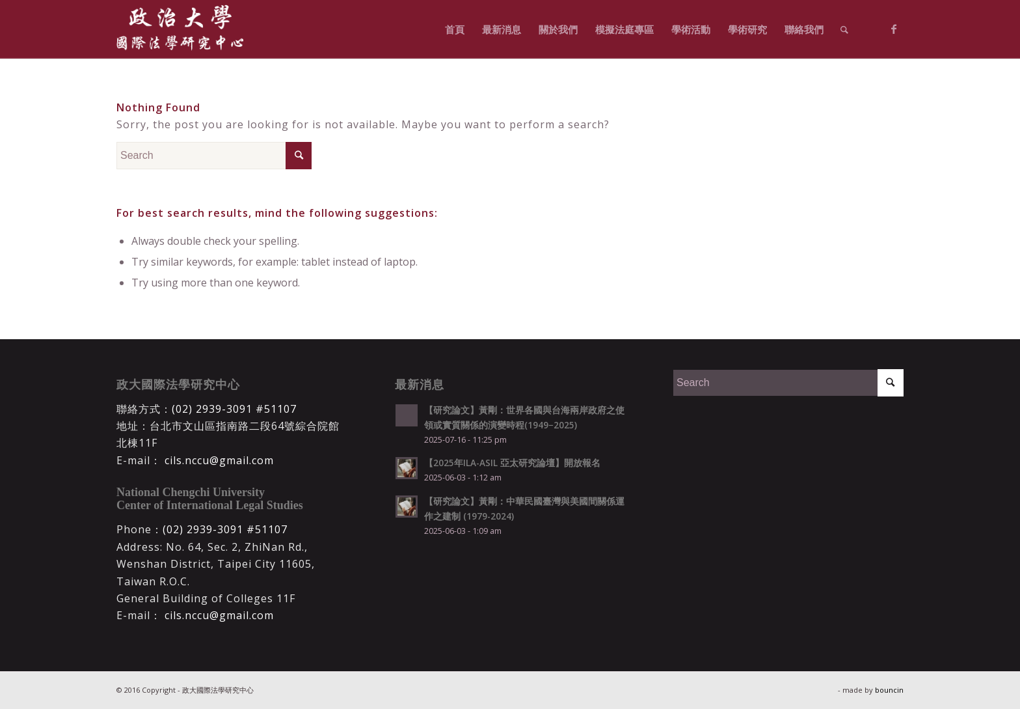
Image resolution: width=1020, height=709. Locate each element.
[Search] (844, 29)
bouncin (889, 690)
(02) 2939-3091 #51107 (234, 409)
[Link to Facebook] (894, 28)
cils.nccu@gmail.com (217, 460)
